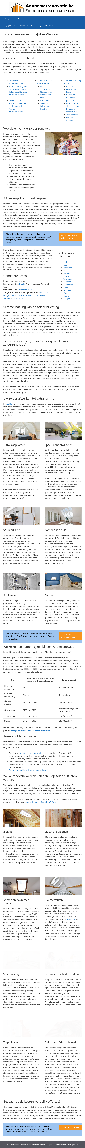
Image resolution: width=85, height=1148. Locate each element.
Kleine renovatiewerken (55, 19)
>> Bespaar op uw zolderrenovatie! (69, 236)
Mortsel (66, 276)
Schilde (42, 295)
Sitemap (35, 1144)
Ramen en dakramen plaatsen (70, 97)
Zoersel (35, 295)
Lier (65, 270)
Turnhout (67, 279)
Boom (66, 296)
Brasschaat (18, 298)
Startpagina (9, 19)
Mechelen (67, 267)
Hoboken (67, 290)
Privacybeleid (73, 1144)
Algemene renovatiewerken (31, 19)
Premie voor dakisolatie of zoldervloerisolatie (29, 770)
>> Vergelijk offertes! (70, 1127)
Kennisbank (27, 25)
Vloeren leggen (73, 106)
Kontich (66, 293)
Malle (28, 295)
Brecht (22, 284)
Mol (65, 262)
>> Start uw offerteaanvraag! (68, 635)
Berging (43, 109)
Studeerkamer (46, 92)
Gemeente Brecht (25, 289)
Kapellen (67, 281)
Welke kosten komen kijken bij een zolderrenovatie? (18, 103)
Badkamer (44, 100)
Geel (65, 265)
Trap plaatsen (72, 114)
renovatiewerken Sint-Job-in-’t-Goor (40, 802)
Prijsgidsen (11, 25)
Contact (43, 1144)
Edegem (67, 298)
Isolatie (69, 86)
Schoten (7, 298)
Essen (66, 287)
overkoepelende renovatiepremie (33, 753)
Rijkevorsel (20, 295)
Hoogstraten (8, 295)
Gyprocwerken (72, 103)
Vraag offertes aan (46, 25)
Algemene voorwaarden (57, 1144)
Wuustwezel (44, 292)
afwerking (71, 919)
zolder (10, 404)
